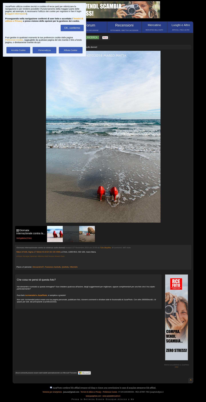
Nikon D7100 (21, 252)
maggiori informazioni (16, 13)
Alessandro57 (38, 267)
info (176, 367)
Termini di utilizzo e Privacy (91, 392)
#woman (33, 256)
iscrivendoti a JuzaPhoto (36, 295)
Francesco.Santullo (53, 267)
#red (46, 256)
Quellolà (65, 267)
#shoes (19, 256)
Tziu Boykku (105, 248)
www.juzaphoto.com (93, 396)
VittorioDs (74, 267)
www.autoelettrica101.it (111, 396)
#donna (41, 256)
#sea (63, 256)
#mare (57, 256)
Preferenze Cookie (14, 40)
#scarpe (26, 256)
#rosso (51, 256)
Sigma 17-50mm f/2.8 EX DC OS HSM (44, 252)
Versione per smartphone (52, 392)
